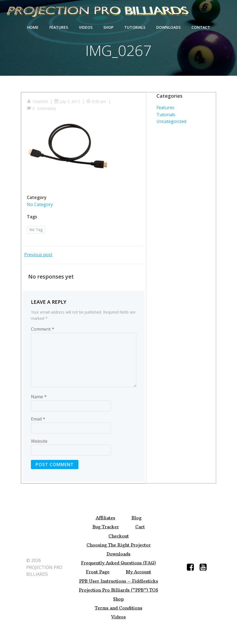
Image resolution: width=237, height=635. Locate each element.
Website (39, 441)
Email (38, 419)
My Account (138, 571)
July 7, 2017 (67, 101)
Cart (140, 526)
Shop (108, 27)
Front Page (98, 571)
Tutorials (134, 27)
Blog (137, 517)
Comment (42, 329)
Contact (200, 27)
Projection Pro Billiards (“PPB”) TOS (118, 590)
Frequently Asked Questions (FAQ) (118, 562)
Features (58, 27)
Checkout (118, 536)
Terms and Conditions (118, 607)
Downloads (168, 27)
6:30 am (96, 101)
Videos (85, 27)
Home (33, 27)
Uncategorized (171, 121)
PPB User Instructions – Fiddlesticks (118, 581)
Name (39, 397)
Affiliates (105, 517)
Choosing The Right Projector (119, 545)
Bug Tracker (105, 526)
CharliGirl (37, 101)
